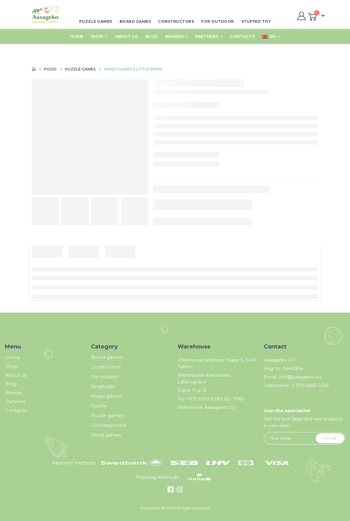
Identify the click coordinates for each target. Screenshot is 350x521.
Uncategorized (108, 425)
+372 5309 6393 (204, 399)
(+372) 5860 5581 (310, 385)
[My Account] (300, 15)
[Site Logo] (43, 16)
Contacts (242, 36)
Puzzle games (95, 21)
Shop (97, 36)
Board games (135, 21)
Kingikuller (103, 386)
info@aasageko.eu (300, 377)
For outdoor (217, 21)
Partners (207, 36)
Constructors (176, 21)
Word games (106, 435)
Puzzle (99, 406)
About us (126, 36)
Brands (174, 36)
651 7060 (234, 399)
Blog (151, 36)
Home (77, 36)
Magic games (106, 396)
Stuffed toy (256, 21)
